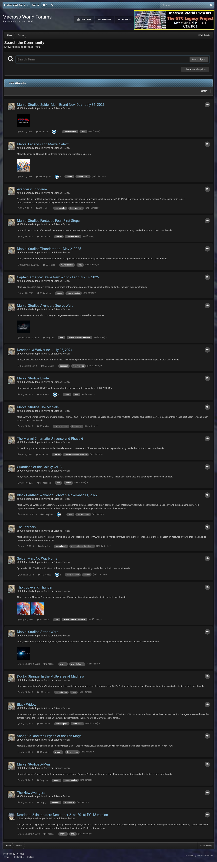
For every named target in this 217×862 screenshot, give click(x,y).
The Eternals (26, 527)
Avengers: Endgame (32, 189)
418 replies (44, 574)
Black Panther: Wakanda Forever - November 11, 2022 (57, 495)
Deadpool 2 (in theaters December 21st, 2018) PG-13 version (62, 815)
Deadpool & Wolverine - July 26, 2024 (44, 350)
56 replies (43, 426)
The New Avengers (31, 793)
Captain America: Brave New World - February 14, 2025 (58, 277)
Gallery (85, 19)
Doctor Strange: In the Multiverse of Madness (51, 676)
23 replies (42, 131)
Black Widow (26, 705)
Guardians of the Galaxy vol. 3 (39, 467)
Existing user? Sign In (16, 5)
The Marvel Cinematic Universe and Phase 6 (50, 439)
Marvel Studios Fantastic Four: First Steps (48, 221)
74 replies (43, 619)
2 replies (48, 664)
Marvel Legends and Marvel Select (43, 144)
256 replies (43, 723)
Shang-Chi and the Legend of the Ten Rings (49, 736)
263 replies (47, 366)
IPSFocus (19, 854)
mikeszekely (23, 818)
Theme (7, 857)
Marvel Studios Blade (33, 378)
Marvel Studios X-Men (33, 764)
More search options (195, 69)
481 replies (42, 208)
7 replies (48, 337)
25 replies (43, 394)
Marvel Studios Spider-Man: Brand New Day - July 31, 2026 (61, 105)
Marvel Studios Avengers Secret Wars (45, 306)
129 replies (43, 692)
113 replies (44, 293)
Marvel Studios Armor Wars (37, 632)
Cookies (30, 857)
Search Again (198, 59)
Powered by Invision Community (199, 855)
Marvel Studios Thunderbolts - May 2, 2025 (49, 249)
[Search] (175, 5)
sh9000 (21, 108)
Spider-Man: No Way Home (37, 558)
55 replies (49, 265)
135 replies (43, 236)
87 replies (47, 514)
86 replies (44, 546)
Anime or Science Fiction (57, 108)
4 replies (48, 834)
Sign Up (35, 5)
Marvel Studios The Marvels (38, 407)
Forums (106, 19)
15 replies (42, 454)
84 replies (43, 752)
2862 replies (43, 176)
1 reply (41, 802)
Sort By (205, 91)
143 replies (44, 483)
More (125, 19)
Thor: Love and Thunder (35, 587)
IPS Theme (7, 854)
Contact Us (19, 857)
